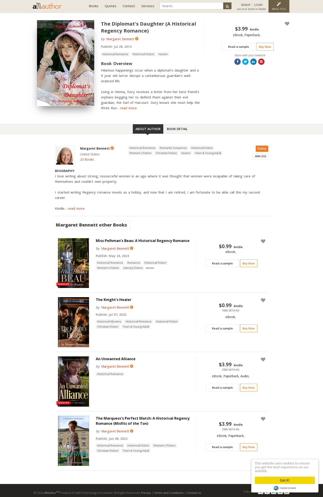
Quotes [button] (110, 6)
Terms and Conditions (169, 493)
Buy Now (265, 47)
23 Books (87, 159)
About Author (148, 129)
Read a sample (238, 47)
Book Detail (177, 129)
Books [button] (93, 6)
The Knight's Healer (113, 299)
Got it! (285, 480)
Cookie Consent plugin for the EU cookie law (285, 488)
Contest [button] (129, 6)
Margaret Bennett (120, 39)
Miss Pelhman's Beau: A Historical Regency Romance (143, 240)
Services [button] (147, 6)
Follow (262, 148)
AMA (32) (260, 156)
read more (128, 108)
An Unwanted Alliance (115, 358)
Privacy (146, 493)
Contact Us (194, 493)
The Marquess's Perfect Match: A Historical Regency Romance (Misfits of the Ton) (143, 421)
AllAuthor (51, 493)
